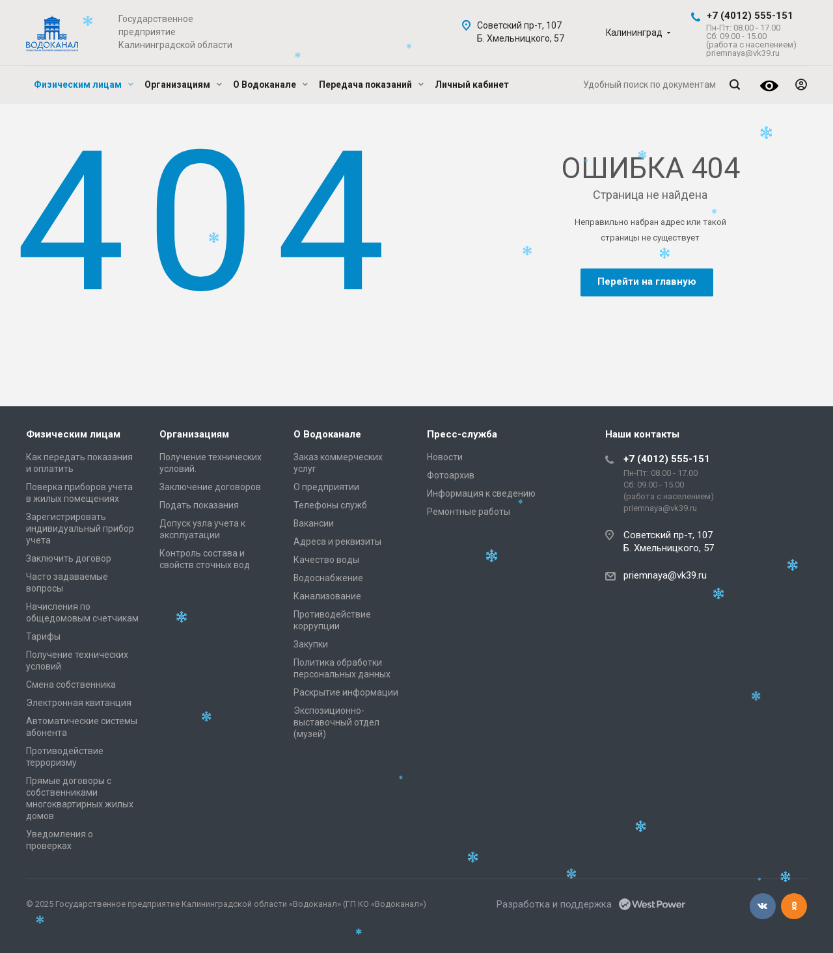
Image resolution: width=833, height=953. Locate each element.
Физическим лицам (83, 84)
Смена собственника (71, 684)
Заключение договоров (210, 487)
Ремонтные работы (468, 511)
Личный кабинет (472, 84)
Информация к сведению (481, 493)
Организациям (183, 84)
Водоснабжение (328, 578)
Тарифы (43, 636)
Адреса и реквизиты (337, 541)
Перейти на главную (646, 281)
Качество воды (326, 560)
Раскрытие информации (346, 692)
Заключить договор (68, 558)
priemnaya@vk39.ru (665, 575)
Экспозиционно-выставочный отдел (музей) (336, 722)
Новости (445, 457)
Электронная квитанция (78, 703)
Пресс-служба (462, 434)
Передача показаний (371, 84)
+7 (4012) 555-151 (750, 15)
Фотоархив (450, 475)
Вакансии (314, 523)
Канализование (327, 596)
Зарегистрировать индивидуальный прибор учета (80, 528)
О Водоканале (270, 84)
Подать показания (199, 505)
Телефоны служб (330, 505)
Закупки (311, 644)
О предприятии (326, 487)
